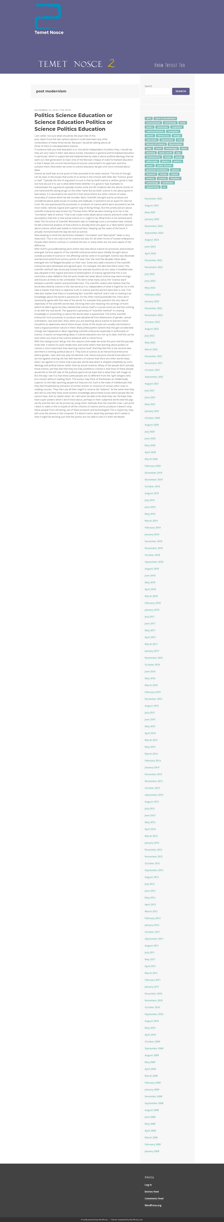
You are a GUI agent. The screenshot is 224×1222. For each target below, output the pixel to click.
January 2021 (152, 411)
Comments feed (154, 1198)
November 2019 (154, 479)
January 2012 (152, 925)
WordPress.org (153, 1205)
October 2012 (152, 863)
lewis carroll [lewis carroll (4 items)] (165, 152)
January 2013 (152, 842)
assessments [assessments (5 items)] (153, 122)
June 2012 (150, 890)
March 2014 (151, 753)
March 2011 (151, 973)
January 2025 (152, 219)
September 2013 (154, 794)
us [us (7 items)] (164, 187)
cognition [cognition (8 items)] (177, 127)
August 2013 (152, 801)
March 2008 (151, 1137)
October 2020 (152, 417)
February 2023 (153, 294)
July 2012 (150, 883)
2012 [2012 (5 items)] (148, 118)
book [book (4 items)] (182, 122)
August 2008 (152, 1110)
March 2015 (151, 740)
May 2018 (150, 582)
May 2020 (150, 445)
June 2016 (150, 671)
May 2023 (150, 287)
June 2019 (150, 507)
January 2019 (152, 534)
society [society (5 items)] (162, 178)
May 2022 (150, 342)
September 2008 (154, 1103)
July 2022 (150, 335)
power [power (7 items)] (149, 165)
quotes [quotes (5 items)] (175, 169)
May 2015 (150, 726)
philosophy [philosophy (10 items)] (152, 161)
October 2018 (152, 555)
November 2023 (154, 267)
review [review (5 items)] (163, 174)
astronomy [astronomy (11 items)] (170, 122)
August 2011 (152, 945)
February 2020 (153, 465)
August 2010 (152, 1021)
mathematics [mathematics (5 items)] (153, 157)
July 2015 (150, 712)
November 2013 (154, 781)
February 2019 (153, 527)
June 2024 (150, 246)
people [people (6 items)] (178, 157)
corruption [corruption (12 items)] (173, 131)
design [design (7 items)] (176, 135)
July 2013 (150, 808)
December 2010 (153, 993)
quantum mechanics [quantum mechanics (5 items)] (157, 169)
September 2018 (154, 561)
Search (148, 86)
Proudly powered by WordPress (94, 1219)
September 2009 (154, 1048)
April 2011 (150, 966)
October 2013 (152, 788)
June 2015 (150, 719)
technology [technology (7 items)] (152, 182)
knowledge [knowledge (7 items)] (171, 148)
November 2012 (154, 856)
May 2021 (150, 404)
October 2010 (152, 1007)
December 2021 (153, 356)
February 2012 (153, 918)
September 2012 (154, 870)
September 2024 (154, 232)
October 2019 (152, 486)
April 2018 (150, 589)
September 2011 (154, 938)
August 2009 (152, 1055)
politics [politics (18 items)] (177, 161)
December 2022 (153, 308)
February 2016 (153, 692)
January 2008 (152, 1151)
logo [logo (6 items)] (178, 152)
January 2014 (152, 767)
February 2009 (153, 1082)
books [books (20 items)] (149, 127)
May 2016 (150, 678)
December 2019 (153, 472)
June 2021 (150, 397)
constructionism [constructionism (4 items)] (154, 131)
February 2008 (153, 1144)
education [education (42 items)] (151, 139)
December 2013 (153, 774)
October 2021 (152, 369)
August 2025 (152, 205)
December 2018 (153, 541)
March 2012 (151, 911)
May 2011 (150, 959)
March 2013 (151, 836)
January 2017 (152, 650)
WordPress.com (136, 1219)
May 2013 (150, 822)
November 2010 (154, 1000)
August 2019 (152, 493)
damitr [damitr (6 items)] (149, 135)
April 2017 (150, 637)
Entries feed (152, 1191)
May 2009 (150, 1062)
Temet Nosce (49, 32)
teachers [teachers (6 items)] (175, 178)
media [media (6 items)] (168, 157)
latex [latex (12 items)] (184, 148)
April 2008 (150, 1130)
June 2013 (150, 815)
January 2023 (152, 301)
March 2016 (151, 685)
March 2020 (151, 459)
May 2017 (150, 630)
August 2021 (152, 383)
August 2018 (152, 568)
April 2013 (150, 829)
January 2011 (152, 986)
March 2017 (151, 644)
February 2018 (153, 603)
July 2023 (150, 274)
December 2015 (153, 698)
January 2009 (152, 1089)
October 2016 (152, 664)
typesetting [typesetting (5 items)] (152, 187)
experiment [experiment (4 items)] (167, 139)
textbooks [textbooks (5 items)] (167, 182)
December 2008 (153, 1096)
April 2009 (150, 1069)
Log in (148, 1184)
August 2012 (152, 877)
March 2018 (151, 596)
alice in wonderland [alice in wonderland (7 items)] (165, 118)
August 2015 (152, 705)
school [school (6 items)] (174, 174)
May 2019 (150, 513)
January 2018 (152, 609)
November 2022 (154, 315)
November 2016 (154, 657)
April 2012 (150, 904)
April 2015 (150, 733)
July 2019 (150, 500)
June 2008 (150, 1116)
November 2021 (154, 363)
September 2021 (154, 376)
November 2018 (154, 548)
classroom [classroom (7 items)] (162, 127)
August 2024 (152, 239)
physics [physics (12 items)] (166, 161)
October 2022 (152, 322)
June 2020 (150, 438)
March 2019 (151, 520)
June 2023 (150, 280)
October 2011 (152, 931)
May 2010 (150, 1027)
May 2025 (150, 212)
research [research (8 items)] (151, 174)
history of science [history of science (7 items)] (155, 144)
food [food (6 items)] (179, 139)
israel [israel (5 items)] (158, 148)
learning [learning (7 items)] (150, 152)
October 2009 (152, 1041)
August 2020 (152, 424)
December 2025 (153, 198)
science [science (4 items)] (150, 178)
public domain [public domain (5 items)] (164, 165)
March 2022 (151, 349)
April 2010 (150, 1034)
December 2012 (153, 849)
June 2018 (150, 575)
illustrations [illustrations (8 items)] (175, 144)
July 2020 (150, 431)
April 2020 (150, 452)
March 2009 (151, 1075)
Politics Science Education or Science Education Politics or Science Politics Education (73, 122)
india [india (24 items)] (148, 148)
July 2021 (150, 390)
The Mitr (65, 110)
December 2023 (153, 260)
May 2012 (150, 897)
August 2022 (152, 328)
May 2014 (150, 746)
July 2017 (150, 616)
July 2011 (150, 952)
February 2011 (153, 979)
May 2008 (150, 1123)
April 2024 (150, 253)
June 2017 (150, 623)
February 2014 (153, 760)
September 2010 (154, 1014)
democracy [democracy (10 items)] (163, 135)
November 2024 (154, 226)
